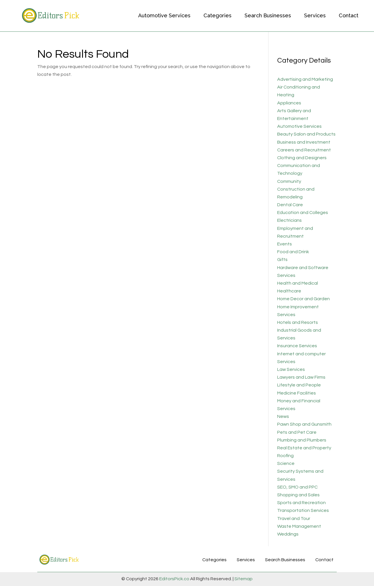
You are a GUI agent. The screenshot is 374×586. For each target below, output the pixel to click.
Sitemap (243, 578)
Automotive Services (164, 15)
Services (315, 15)
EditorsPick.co (174, 578)
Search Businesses (268, 15)
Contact (348, 15)
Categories (217, 15)
